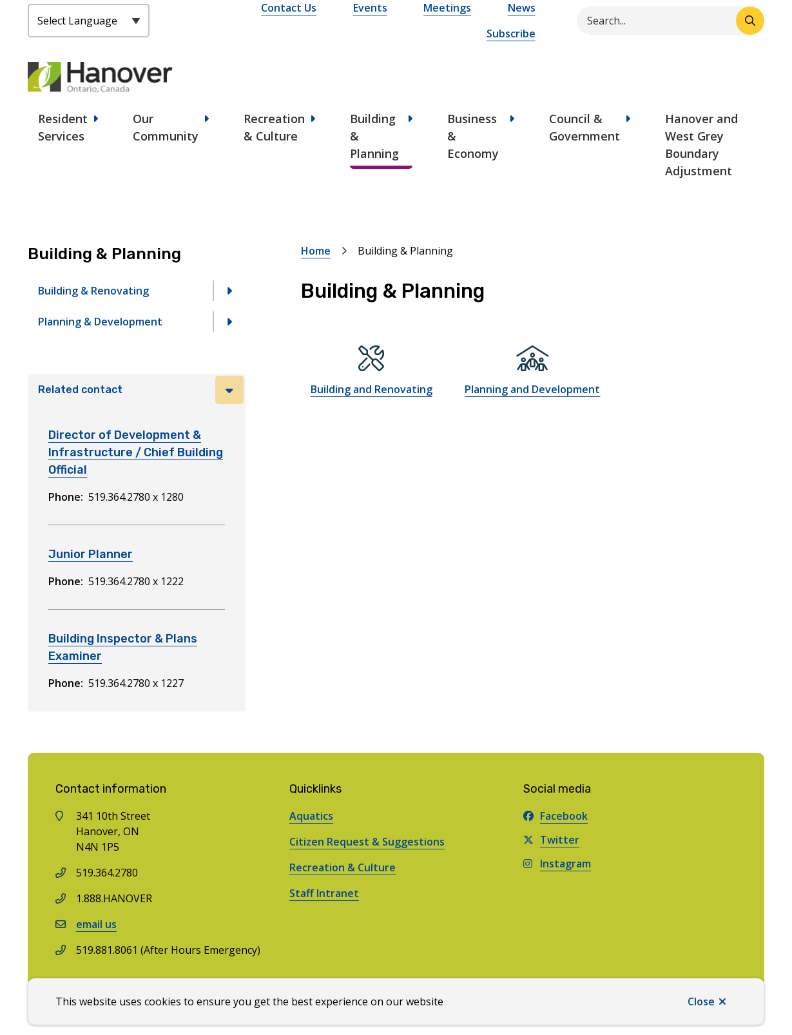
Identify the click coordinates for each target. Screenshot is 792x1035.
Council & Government (584, 127)
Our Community (165, 127)
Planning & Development (100, 321)
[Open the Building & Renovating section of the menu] (229, 290)
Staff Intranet (324, 893)
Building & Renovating (93, 291)
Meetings (447, 8)
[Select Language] (89, 20)
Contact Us (288, 8)
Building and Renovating (371, 389)
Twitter (551, 840)
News (522, 8)
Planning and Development (532, 389)
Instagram (557, 863)
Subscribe (511, 33)
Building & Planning (374, 136)
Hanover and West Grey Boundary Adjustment (701, 145)
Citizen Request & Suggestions (367, 842)
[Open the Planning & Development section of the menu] (229, 321)
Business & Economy (473, 136)
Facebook (555, 816)
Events (370, 8)
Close (701, 1001)
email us (96, 924)
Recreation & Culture (274, 127)
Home (316, 251)
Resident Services (63, 127)
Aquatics (311, 816)
